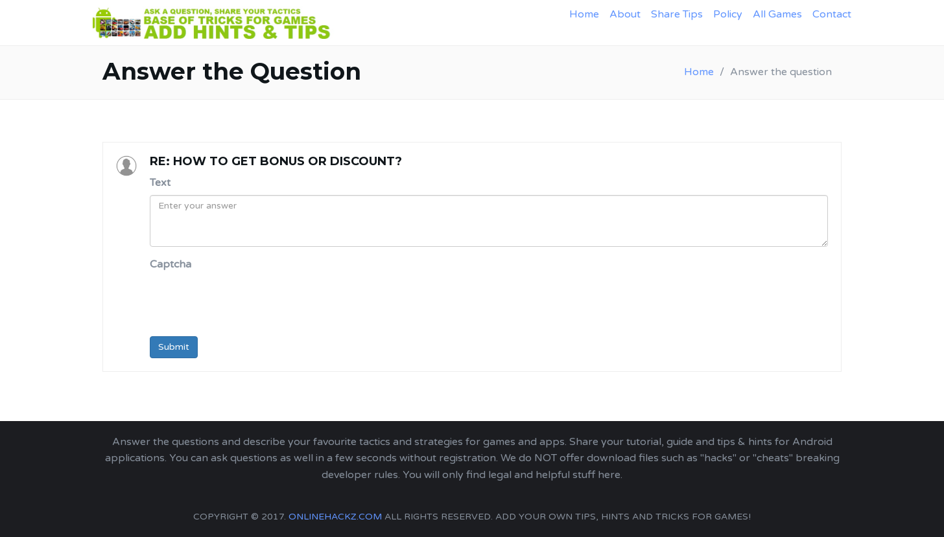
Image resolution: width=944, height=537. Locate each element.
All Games (777, 14)
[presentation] (248, 301)
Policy (727, 14)
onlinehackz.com (335, 516)
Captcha (170, 264)
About (625, 14)
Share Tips (677, 14)
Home (584, 14)
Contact (831, 14)
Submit (173, 346)
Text (160, 182)
